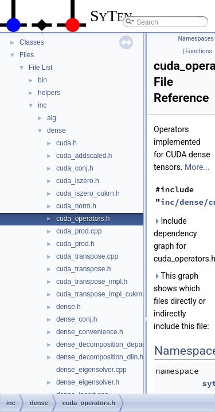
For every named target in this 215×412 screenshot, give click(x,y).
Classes (31, 42)
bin (42, 80)
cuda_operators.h (83, 219)
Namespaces (196, 38)
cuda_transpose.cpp (87, 256)
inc (42, 105)
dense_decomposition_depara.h (105, 344)
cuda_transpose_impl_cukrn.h (102, 294)
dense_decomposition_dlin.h (99, 357)
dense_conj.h (76, 319)
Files (26, 55)
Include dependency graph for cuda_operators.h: (182, 239)
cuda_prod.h (75, 244)
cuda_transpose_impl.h (91, 282)
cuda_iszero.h (77, 181)
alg (51, 118)
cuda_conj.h (74, 168)
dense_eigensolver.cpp (91, 370)
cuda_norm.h (76, 206)
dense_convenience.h (89, 332)
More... (197, 167)
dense (56, 130)
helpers (49, 93)
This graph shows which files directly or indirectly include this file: (181, 301)
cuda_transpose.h (83, 269)
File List (40, 68)
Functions (198, 51)
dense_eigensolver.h (87, 382)
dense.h (68, 307)
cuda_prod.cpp (78, 231)
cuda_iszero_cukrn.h (88, 193)
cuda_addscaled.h (84, 156)
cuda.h (66, 143)
